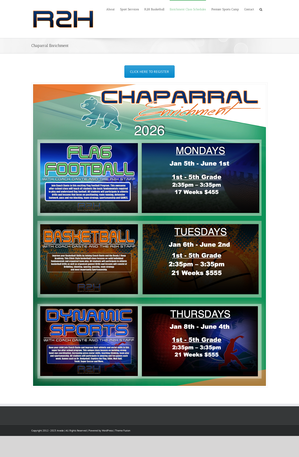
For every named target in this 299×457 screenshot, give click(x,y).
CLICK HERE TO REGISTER (149, 71)
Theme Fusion (122, 430)
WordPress (107, 430)
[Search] (260, 9)
